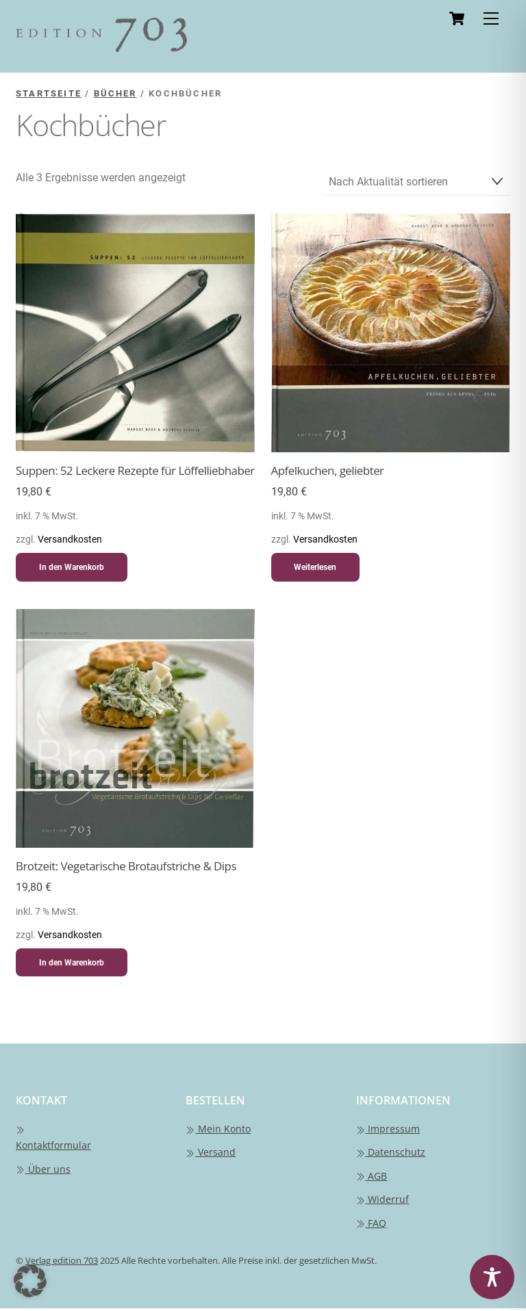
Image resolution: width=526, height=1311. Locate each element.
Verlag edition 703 (61, 1263)
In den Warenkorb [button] (71, 570)
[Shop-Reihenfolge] (416, 183)
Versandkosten (70, 542)
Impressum (388, 1131)
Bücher (115, 93)
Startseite (49, 93)
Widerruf (383, 1201)
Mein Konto (218, 1131)
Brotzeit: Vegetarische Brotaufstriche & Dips (126, 869)
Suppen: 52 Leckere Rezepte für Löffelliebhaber (135, 473)
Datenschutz (391, 1154)
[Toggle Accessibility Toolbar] (492, 1277)
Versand (211, 1154)
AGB (372, 1178)
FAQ (371, 1225)
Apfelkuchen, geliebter (327, 473)
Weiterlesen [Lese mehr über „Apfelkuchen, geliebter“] (315, 570)
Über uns (43, 1171)
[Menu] (491, 18)
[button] (30, 1281)
